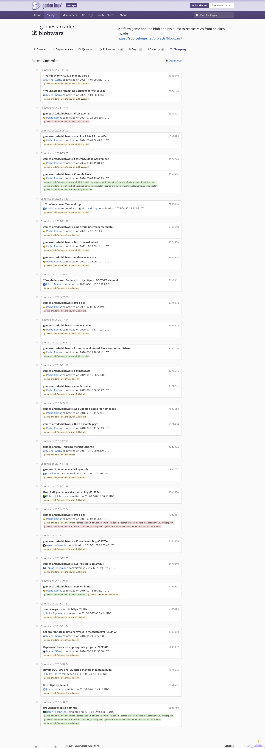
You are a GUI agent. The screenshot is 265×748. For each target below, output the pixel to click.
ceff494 (173, 418)
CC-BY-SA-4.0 (109, 741)
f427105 (173, 90)
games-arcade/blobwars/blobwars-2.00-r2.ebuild (66, 83)
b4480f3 (173, 600)
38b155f (173, 276)
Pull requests (112, 49)
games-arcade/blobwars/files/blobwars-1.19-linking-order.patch (73, 518)
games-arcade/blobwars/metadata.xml (61, 232)
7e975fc (173, 403)
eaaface (173, 674)
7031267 (173, 507)
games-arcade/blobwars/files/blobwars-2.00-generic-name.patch (73, 184)
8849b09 (173, 622)
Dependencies (63, 49)
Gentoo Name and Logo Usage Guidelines (145, 741)
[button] (199, 5)
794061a (173, 202)
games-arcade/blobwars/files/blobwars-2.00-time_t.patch (131, 184)
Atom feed (174, 60)
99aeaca (173, 321)
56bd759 (173, 697)
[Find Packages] (217, 15)
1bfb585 (173, 660)
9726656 (173, 366)
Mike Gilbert (53, 663)
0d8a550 (173, 533)
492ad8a (173, 239)
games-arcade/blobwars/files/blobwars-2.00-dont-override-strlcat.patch (123, 180)
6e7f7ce (173, 380)
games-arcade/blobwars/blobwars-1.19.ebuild (98, 515)
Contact (229, 734)
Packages (51, 15)
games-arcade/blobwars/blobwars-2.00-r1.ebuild (66, 120)
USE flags (87, 15)
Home (37, 15)
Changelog (178, 49)
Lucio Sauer (53, 206)
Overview (41, 49)
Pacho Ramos (54, 116)
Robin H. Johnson (56, 488)
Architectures (106, 15)
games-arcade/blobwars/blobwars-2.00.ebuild (65, 306)
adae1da (173, 343)
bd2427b (173, 157)
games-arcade (56, 26)
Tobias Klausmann (57, 559)
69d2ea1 (173, 440)
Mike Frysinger (55, 604)
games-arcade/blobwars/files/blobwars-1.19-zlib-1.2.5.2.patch (133, 518)
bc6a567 (173, 578)
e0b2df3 (173, 135)
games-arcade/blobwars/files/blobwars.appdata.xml (68, 187)
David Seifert (54, 466)
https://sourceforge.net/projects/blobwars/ (150, 38)
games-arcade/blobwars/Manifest (59, 448)
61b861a (173, 485)
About (123, 15)
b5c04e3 (173, 112)
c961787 (173, 462)
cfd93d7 (173, 637)
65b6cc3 (173, 224)
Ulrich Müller (54, 280)
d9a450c (173, 172)
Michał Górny (54, 79)
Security (156, 49)
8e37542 (173, 254)
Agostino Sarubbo (56, 537)
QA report (86, 49)
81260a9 (173, 555)
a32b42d (173, 299)
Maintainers (70, 15)
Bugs (135, 49)
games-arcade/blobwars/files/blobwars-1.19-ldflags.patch (147, 515)
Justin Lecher (54, 678)
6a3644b (173, 75)
